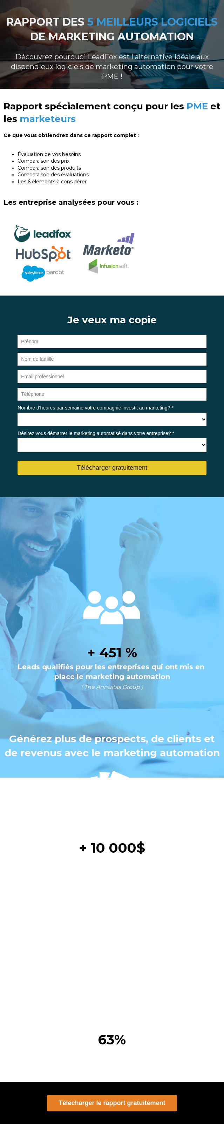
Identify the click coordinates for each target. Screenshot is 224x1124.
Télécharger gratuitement (112, 467)
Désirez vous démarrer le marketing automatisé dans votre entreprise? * (96, 433)
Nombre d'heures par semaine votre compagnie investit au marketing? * (96, 408)
